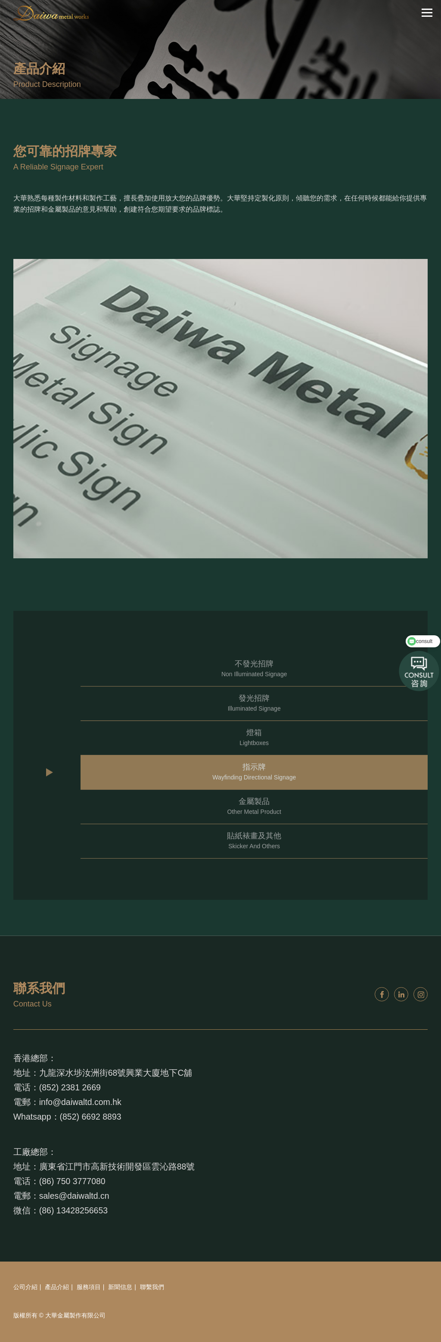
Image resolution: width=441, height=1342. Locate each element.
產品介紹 (57, 1287)
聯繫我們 (152, 1287)
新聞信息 (120, 1287)
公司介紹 (25, 1287)
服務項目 (89, 1287)
